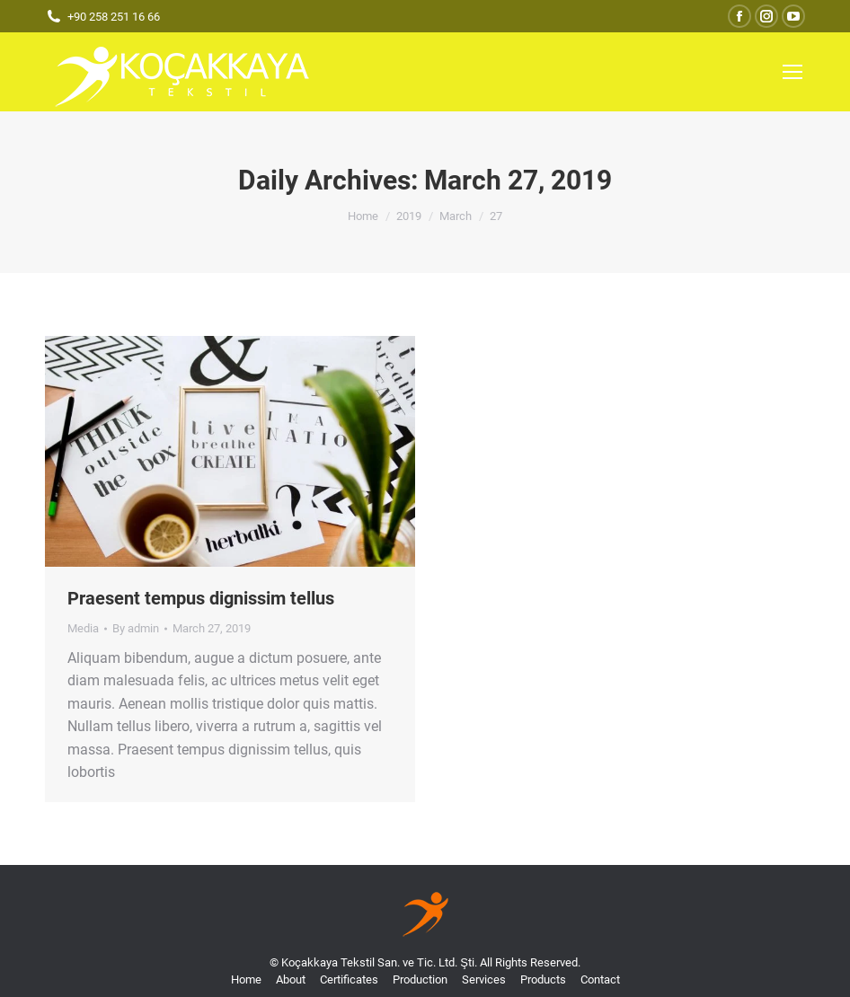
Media (83, 628)
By (135, 628)
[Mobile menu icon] (792, 71)
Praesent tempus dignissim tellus (200, 598)
